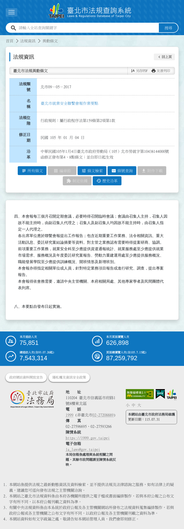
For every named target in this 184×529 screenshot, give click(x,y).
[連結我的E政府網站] (160, 394)
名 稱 (30, 104)
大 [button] (139, 405)
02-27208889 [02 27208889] (103, 415)
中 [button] (133, 405)
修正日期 (24, 137)
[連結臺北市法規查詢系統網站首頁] (90, 11)
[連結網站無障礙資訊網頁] (140, 394)
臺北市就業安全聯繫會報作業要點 (69, 103)
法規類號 (24, 87)
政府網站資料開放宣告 (26, 377)
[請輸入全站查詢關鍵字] (88, 28)
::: (3, 38)
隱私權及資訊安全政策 (69, 377)
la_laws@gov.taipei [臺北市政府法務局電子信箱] (83, 449)
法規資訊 (27, 41)
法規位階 (24, 120)
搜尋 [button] (168, 28)
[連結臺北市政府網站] (172, 394)
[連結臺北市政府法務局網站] (32, 399)
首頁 (9, 41)
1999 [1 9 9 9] (69, 415)
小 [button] (128, 405)
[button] (164, 57)
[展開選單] (11, 12)
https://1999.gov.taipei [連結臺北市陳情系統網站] (88, 438)
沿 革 (30, 154)
